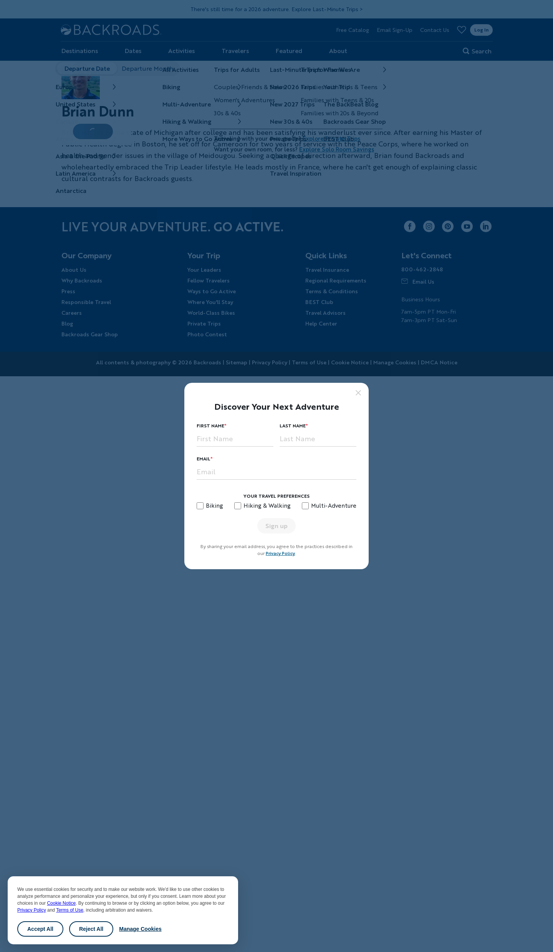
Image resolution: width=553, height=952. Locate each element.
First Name (210, 425)
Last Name (293, 425)
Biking (214, 505)
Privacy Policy (31, 910)
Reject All (91, 929)
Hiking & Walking (267, 505)
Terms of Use (69, 910)
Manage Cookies (140, 929)
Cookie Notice (61, 903)
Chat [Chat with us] (522, 934)
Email (203, 458)
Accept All (40, 929)
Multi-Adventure (333, 505)
